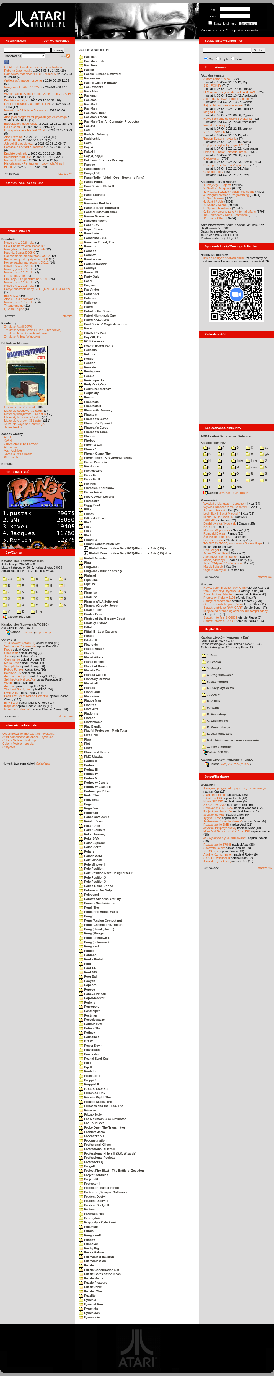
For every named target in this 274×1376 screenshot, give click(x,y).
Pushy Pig (89, 1248)
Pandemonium (92, 168)
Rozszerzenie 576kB (217, 844)
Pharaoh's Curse (93, 419)
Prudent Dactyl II (93, 1200)
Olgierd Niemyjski (215, 570)
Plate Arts (88, 709)
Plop (85, 739)
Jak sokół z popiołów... (19, 143)
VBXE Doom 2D (214, 132)
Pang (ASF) (89, 173)
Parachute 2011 (93, 237)
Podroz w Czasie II (95, 786)
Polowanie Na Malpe (96, 890)
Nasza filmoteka (15, 160)
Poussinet (89, 1037)
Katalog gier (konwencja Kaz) (22, 560)
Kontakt (7, 463)
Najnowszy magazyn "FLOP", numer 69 (31, 73)
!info (237, 460)
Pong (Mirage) (91, 933)
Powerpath (89, 1049)
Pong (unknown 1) (94, 937)
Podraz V (88, 778)
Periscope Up (91, 380)
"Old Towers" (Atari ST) (19, 643)
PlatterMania (90, 722)
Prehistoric (89, 1075)
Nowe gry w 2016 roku (19, 282)
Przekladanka (91, 1213)
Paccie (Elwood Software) (100, 73)
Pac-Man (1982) (92, 112)
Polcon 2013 (90, 856)
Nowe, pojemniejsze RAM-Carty (225, 587)
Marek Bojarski (213, 566)
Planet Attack (91, 657)
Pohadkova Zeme (94, 817)
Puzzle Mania (91, 1278)
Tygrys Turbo (212, 818)
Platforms (88, 713)
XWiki (8, 440)
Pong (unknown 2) (94, 942)
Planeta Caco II (92, 674)
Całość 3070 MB (17, 616)
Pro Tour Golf (91, 1123)
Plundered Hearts (94, 752)
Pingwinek (89, 567)
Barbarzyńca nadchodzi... (21, 123)
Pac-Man (88, 108)
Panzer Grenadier (94, 216)
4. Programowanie (217, 675)
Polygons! (89, 894)
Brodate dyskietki (15, 153)
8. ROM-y (211, 701)
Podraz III (88, 769)
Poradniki (8, 239)
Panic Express (92, 194)
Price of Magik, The (95, 1101)
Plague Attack (91, 648)
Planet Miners (91, 661)
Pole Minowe (91, 860)
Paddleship (89, 138)
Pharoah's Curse (93, 427)
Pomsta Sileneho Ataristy (100, 899)
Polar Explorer (92, 843)
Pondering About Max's (98, 911)
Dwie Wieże (12, 692)
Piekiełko (88, 475)
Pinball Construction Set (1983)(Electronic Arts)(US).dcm (127, 553)
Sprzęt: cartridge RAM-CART (222, 607)
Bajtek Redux (13, 427)
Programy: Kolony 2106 (219, 597)
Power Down (90, 1045)
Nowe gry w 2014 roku (19, 302)
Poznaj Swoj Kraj (94, 1058)
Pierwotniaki (90, 492)
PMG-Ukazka (91, 756)
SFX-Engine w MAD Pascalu (23, 245)
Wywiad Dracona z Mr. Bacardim (225, 507)
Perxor (86, 397)
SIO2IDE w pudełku (216, 857)
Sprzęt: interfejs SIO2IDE (220, 617)
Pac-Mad (88, 104)
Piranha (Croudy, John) (98, 605)
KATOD (208, 526)
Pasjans (87, 285)
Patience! (88, 302)
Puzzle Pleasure (93, 1282)
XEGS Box (210, 851)
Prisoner (88, 1110)
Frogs (8, 649)
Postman (88, 1015)
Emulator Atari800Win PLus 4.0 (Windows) (32, 330)
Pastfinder (89, 289)
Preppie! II (89, 1084)
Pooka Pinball (91, 959)
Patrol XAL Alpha (94, 319)
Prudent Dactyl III (94, 1205)
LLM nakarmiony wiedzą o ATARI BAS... (230, 92)
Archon (9, 686)
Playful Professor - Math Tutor (103, 730)
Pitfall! (86, 627)
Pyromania (89, 1317)
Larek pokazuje (14, 275)
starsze (68, 315)
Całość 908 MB (216, 752)
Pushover (88, 1243)
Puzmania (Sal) (92, 1261)
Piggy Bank (90, 505)
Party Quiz (89, 276)
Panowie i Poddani (95, 203)
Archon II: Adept (15, 676)
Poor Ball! (89, 976)
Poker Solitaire (92, 830)
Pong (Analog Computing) (100, 920)
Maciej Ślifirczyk (214, 560)
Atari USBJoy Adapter (218, 594)
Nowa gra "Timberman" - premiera (226, 165)
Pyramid (87, 1300)
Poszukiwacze (92, 1019)
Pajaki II (87, 151)
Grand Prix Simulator (18, 709)
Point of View (91, 821)
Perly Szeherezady (95, 388)
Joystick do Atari (214, 814)
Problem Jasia (92, 1131)
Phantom (88, 414)
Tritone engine (14, 305)
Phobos (87, 440)
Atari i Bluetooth (214, 794)
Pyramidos (89, 1313)
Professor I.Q (91, 1162)
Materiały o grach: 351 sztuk (23, 420)
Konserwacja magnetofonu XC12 (26, 262)
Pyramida (88, 1308)
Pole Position (91, 868)
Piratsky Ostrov (93, 623)
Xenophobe (12, 666)
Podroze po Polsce (95, 791)
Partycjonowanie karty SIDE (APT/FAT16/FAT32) (37, 289)
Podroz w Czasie (93, 782)
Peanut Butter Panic (96, 345)
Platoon (87, 718)
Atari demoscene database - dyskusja (27, 737)
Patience (88, 298)
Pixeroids (88, 644)
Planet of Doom (93, 666)
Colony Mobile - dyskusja (19, 740)
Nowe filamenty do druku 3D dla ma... (228, 118)
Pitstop (86, 635)
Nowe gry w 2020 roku (19, 265)
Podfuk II (88, 761)
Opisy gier (8, 639)
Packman (88, 95)
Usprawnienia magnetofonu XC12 (27, 255)
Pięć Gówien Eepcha (96, 496)
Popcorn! (88, 985)
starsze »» (65, 173)
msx (251, 467)
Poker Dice (89, 825)
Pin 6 (85, 531)
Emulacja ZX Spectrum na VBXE (26, 279)
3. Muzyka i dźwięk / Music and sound (229, 191)
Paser (85, 281)
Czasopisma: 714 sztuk (20, 407)
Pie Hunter (89, 466)
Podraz (86, 765)
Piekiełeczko (90, 470)
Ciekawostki (211, 158)
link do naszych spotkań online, (224, 258)
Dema (239, 59)
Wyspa (9, 682)
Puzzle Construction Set (99, 1269)
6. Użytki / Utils (213, 201)
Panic (85, 190)
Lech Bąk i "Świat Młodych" (221, 513)
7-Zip (38, 632)
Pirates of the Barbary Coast (102, 618)
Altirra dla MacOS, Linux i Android (226, 98)
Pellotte (87, 354)
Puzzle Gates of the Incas (100, 1274)
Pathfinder (89, 294)
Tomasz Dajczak (214, 510)
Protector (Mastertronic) (99, 1187)
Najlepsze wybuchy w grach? (223, 145)
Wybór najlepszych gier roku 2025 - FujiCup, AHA (37, 93)
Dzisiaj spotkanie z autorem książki (27, 103)
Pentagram (89, 371)
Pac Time (88, 65)
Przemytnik (89, 1218)
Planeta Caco (91, 670)
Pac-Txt (87, 125)
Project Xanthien (93, 1175)
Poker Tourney (92, 834)
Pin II (85, 535)
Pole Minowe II (92, 864)
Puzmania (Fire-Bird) (96, 1256)
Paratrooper (90, 259)
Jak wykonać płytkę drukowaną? (225, 838)
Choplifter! (11, 653)
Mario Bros (11, 662)
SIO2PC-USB (212, 798)
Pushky (87, 1239)
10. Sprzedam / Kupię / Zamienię (225, 215)
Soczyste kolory (214, 847)
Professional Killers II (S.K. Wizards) (107, 1153)
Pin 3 (85, 526)
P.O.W (86, 1041)
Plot (84, 743)
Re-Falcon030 (13, 127)
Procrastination (93, 1140)
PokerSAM (89, 838)
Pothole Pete (91, 1024)
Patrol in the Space (95, 311)
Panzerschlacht (93, 220)
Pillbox (86, 513)
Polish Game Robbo (96, 886)
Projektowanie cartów (217, 811)
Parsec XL (89, 272)
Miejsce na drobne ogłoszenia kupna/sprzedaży (235, 611)
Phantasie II (90, 406)
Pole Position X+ (93, 881)
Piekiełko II (89, 479)
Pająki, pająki (91, 156)
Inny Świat (11, 702)
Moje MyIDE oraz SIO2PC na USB (226, 831)
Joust (7, 656)
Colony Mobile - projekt (18, 743)
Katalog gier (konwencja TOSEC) (25, 624)
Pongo (86, 950)
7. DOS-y (211, 694)
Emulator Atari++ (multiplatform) (25, 333)
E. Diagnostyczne (217, 733)
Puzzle (86, 1265)
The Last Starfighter (17, 689)
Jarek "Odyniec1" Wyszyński (222, 563)
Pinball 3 (88, 539)
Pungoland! (90, 1235)
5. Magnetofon (215, 681)
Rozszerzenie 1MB (216, 824)
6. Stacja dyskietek (218, 688)
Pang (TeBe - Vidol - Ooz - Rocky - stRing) (111, 177)
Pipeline (87, 584)
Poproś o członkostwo (245, 30)
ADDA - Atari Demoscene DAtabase (226, 436)
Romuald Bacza (214, 533)
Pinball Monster (93, 558)
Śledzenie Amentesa (217, 536)
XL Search (11, 457)
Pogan (86, 804)
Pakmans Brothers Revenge (102, 160)
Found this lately (214, 125)
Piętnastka (89, 500)
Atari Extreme (13, 137)
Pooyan (87, 981)
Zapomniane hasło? (214, 30)
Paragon (87, 250)
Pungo (86, 1230)
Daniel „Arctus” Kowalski (219, 523)
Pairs (85, 143)
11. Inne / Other (213, 218)
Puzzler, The (90, 1291)
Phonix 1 (88, 449)
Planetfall (88, 683)
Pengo (86, 358)
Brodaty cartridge (15, 100)
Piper (85, 588)
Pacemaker (89, 78)
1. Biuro (210, 655)
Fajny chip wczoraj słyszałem (223, 105)
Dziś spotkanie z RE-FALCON (24, 130)
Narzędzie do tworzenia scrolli (24, 249)
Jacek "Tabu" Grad (216, 553)
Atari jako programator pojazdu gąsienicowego (35, 117)
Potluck (87, 1032)
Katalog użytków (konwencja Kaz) (225, 637)
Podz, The (89, 795)
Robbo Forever (14, 669)
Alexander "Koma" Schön (220, 556)
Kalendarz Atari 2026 (18, 156)
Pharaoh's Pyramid (95, 423)
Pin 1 (85, 522)
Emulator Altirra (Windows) (22, 336)
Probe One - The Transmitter (102, 1127)
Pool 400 (88, 972)
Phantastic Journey (95, 410)
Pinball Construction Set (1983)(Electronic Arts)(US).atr (126, 548)
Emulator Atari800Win (18, 326)
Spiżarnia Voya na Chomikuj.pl (24, 424)
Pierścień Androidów (96, 487)
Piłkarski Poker (92, 518)
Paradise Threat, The (96, 242)
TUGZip (46, 632)
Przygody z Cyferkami (97, 1222)
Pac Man (88, 56)
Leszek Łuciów (213, 540)
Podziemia (89, 799)
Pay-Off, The (90, 337)
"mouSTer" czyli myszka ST (222, 591)
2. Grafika (211, 662)
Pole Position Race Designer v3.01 (106, 873)
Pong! (86, 916)
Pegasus (88, 349)
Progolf (87, 1166)
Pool (85, 963)
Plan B (86, 653)
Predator (88, 1071)
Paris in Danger (93, 263)
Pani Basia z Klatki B (96, 186)
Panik (85, 199)
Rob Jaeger (211, 550)
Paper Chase (91, 229)
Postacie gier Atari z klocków (23, 146)
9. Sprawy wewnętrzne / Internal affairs (229, 211)
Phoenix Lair (90, 444)
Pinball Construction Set (99, 544)
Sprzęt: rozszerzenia (217, 601)
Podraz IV (88, 773)
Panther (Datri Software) (99, 207)
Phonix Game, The (95, 453)
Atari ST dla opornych (18, 299)
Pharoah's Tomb (93, 432)
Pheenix (87, 436)
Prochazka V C (92, 1136)
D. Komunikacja (216, 727)
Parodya (87, 268)
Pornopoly (89, 1006)
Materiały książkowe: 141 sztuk (25, 414)
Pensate (87, 367)
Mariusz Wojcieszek (216, 530)
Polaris (86, 851)
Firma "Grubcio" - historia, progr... (226, 151)
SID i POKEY (212, 85)
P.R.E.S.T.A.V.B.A (94, 1088)
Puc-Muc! (88, 1226)
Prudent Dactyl (92, 1196)
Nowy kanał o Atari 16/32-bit (23, 87)
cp (264, 447)
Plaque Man (90, 700)
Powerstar (89, 1054)
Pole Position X (92, 877)
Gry (211, 59)
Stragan (206, 584)
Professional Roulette (97, 1157)
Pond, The (89, 907)
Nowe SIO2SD (213, 801)
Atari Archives (13, 450)
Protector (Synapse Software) (103, 1192)
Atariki (8, 437)
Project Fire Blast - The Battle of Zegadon (111, 1170)
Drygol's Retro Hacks (18, 453)
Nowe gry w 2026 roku (19, 242)
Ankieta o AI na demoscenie (23, 80)
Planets (87, 687)
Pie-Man (87, 483)
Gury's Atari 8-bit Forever (21, 443)
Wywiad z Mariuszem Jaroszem (224, 503)
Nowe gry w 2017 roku (19, 272)
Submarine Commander (20, 646)
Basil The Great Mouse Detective (26, 696)
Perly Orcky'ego (93, 384)
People (86, 375)
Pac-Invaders (91, 86)
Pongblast (89, 946)
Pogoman (88, 812)
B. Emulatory (214, 714)
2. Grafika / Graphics (217, 188)
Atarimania (11, 447)
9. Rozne (210, 707)
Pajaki (86, 147)
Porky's (87, 1002)
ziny (236, 486)
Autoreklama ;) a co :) (217, 78)
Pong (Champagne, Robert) (101, 924)
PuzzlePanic (90, 1287)
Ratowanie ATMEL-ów (218, 808)
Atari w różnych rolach (218, 854)
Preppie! (87, 1080)
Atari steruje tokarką (217, 861)
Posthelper (89, 1011)
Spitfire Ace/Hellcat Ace (20, 679)
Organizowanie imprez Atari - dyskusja (28, 733)
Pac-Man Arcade (93, 117)
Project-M (88, 1179)
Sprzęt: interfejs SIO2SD (220, 620)
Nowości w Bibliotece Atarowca (25, 110)
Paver (85, 328)
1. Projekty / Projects (217, 185)
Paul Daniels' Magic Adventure (103, 324)
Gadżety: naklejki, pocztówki (222, 604)
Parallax (87, 255)
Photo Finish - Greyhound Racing (106, 457)
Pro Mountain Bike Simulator (102, 1118)
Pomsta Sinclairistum (97, 903)
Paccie (86, 69)
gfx (265, 454)
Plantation (89, 696)
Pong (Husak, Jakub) (96, 929)
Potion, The (90, 1028)
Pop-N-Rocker (91, 998)
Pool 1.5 (87, 968)
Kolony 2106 (12, 672)
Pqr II (85, 1067)
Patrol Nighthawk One (97, 315)
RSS (64, 56)
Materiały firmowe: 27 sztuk (22, 417)
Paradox (87, 246)
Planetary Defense (94, 679)
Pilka (85, 509)
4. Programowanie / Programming (226, 195)
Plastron (87, 705)
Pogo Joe (88, 808)
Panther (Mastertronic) (98, 211)
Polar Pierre (90, 847)
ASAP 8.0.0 (12, 140)
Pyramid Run (91, 1304)
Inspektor (10, 706)
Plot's (85, 748)
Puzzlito (87, 1295)
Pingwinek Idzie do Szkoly (100, 571)
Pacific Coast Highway (98, 82)
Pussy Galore (91, 1252)
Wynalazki (208, 784)
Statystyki (8, 747)
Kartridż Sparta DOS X (19, 252)
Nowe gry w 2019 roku (19, 269)
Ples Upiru (89, 735)
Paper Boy (89, 224)
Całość (13, 632)
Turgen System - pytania (219, 138)
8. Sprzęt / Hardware (217, 208)
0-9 (7, 578)
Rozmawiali (209, 500)
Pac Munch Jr (91, 61)
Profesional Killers (95, 1144)
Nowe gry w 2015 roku (19, 285)
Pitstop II (88, 640)
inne (36, 611)
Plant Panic (89, 692)
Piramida (88, 592)
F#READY (210, 520)
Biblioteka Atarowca (15, 343)
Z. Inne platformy (217, 746)
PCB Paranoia (91, 341)
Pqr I (85, 1062)
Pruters (87, 1209)
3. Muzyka (211, 668)
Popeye (87, 989)
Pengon (87, 362)
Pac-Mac (88, 99)
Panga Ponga (91, 181)
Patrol (86, 306)
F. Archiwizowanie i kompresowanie (230, 740)
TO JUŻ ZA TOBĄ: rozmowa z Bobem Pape (232, 543)
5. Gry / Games (213, 198)
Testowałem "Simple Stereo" (222, 821)
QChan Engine (14, 309)
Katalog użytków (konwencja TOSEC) (227, 759)
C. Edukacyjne (215, 720)
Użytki (224, 59)
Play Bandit (90, 726)
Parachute (89, 233)
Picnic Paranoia (93, 462)
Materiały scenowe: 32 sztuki (23, 410)
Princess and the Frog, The (101, 1105)
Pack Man (88, 91)
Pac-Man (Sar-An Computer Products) (109, 121)
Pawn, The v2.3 (92, 332)
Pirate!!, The (90, 610)
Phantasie (89, 401)
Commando (12, 659)
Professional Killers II (97, 1149)
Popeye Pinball (92, 993)
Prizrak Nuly (90, 1114)
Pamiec (87, 164)
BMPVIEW (11, 295)
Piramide (88, 597)
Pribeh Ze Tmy (92, 1092)
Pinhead (87, 575)
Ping (85, 562)
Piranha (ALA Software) (98, 601)
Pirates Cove (91, 614)
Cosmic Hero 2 (213, 171)
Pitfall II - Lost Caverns (98, 631)
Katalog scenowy (213, 442)
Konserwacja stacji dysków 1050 (26, 259)
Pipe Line (88, 580)
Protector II (89, 1183)
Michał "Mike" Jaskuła (218, 516)
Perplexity (89, 393)
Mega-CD (209, 112)
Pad (84, 130)
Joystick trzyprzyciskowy (219, 828)
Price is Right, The (95, 1097)
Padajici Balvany (93, 134)
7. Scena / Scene (215, 205)
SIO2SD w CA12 (214, 804)
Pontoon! (88, 955)
